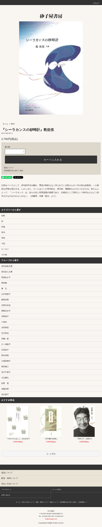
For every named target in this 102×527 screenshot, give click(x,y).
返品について (9, 168)
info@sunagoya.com (51, 519)
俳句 (13, 124)
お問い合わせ (5, 495)
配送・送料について (42, 502)
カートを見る (56, 489)
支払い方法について (28, 502)
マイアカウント (6, 489)
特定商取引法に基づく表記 (13, 171)
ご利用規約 (81, 502)
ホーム (5, 124)
